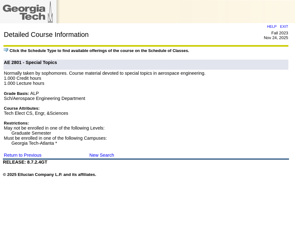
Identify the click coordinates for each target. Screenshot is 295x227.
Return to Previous (22, 155)
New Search (101, 155)
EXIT (284, 26)
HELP (271, 26)
